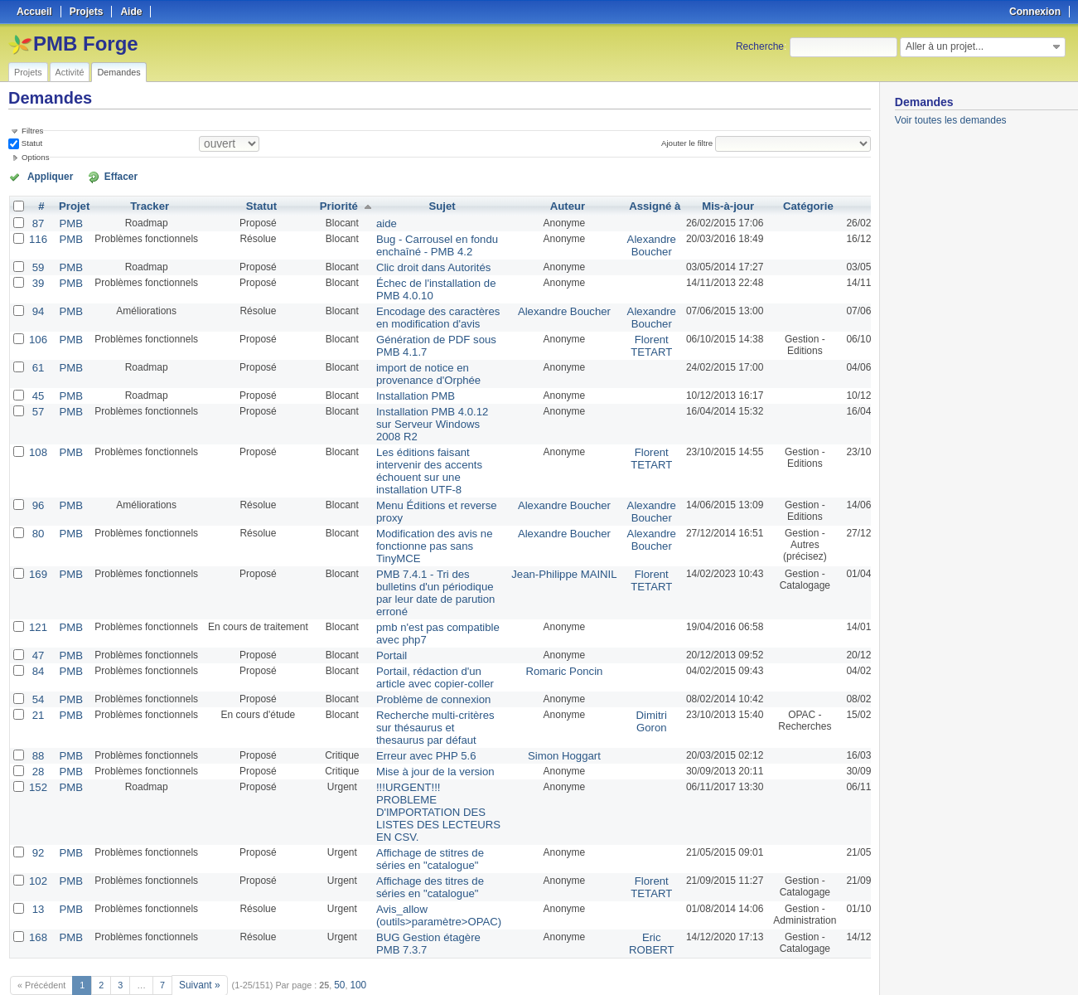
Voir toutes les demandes (951, 120)
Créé (855, 205)
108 (37, 437)
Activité (70, 72)
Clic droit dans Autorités (421, 263)
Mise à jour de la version (422, 737)
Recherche (760, 46)
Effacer (100, 176)
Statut (30, 143)
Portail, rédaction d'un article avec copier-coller (422, 648)
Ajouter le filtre (690, 143)
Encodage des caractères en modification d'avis (425, 310)
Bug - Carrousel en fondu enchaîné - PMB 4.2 (424, 242)
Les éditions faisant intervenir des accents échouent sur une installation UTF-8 (417, 454)
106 (37, 331)
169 (37, 551)
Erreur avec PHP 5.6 (414, 722)
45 (36, 384)
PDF (862, 963)
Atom (809, 963)
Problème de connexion (421, 669)
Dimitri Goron (621, 689)
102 (37, 840)
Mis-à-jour (695, 205)
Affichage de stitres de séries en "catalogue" (418, 819)
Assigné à (624, 205)
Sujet (429, 205)
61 (36, 357)
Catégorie (775, 205)
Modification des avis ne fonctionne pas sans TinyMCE (422, 524)
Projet (71, 205)
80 (36, 513)
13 (36, 866)
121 (37, 601)
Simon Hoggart (540, 722)
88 (36, 722)
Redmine (497, 986)
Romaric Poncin (540, 642)
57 (36, 399)
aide (378, 221)
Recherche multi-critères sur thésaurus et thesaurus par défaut (422, 695)
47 (36, 627)
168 (37, 893)
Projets (28, 72)
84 (36, 642)
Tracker (145, 205)
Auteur (544, 205)
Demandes (118, 72)
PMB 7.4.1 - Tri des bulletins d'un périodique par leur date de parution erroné (423, 569)
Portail (383, 627)
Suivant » (197, 939)
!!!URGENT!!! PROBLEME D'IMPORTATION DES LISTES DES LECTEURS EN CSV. (425, 775)
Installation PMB (405, 384)
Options (36, 157)
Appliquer (44, 176)
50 (336, 939)
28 (36, 737)
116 (37, 236)
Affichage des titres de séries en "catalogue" (418, 845)
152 (37, 752)
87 (36, 221)
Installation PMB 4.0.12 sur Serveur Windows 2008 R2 (420, 410)
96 (36, 487)
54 (36, 669)
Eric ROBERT (621, 898)
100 (353, 939)
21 (36, 684)
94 (36, 304)
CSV (836, 963)
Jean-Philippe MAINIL (540, 551)
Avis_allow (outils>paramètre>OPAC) (426, 872)
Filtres (32, 130)
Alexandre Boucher (620, 242)
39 (36, 278)
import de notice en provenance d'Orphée (416, 363)
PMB (68, 221)
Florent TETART (621, 336)
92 (36, 813)
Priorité (333, 205)
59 (36, 263)
